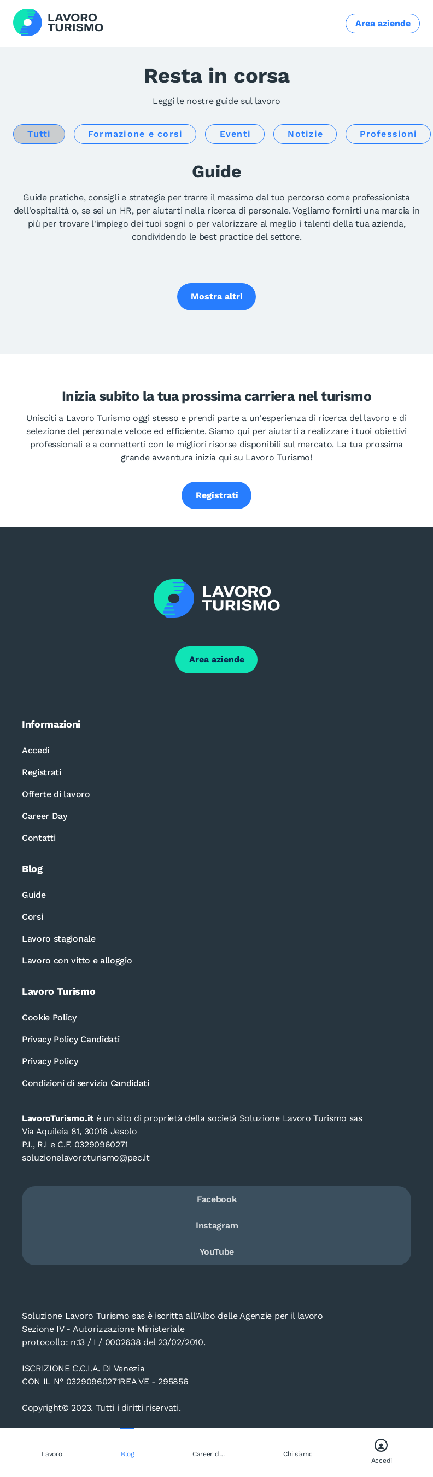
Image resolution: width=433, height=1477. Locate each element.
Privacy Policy (50, 1061)
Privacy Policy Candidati (70, 1039)
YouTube (217, 1252)
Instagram (217, 1225)
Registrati (41, 772)
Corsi (32, 916)
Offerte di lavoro (56, 794)
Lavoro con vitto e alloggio (77, 960)
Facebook (217, 1199)
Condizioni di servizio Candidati (85, 1083)
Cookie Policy (49, 1017)
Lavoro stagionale (59, 938)
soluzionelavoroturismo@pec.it (86, 1157)
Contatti (38, 838)
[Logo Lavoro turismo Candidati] (58, 23)
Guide (33, 895)
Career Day (44, 816)
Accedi (35, 750)
